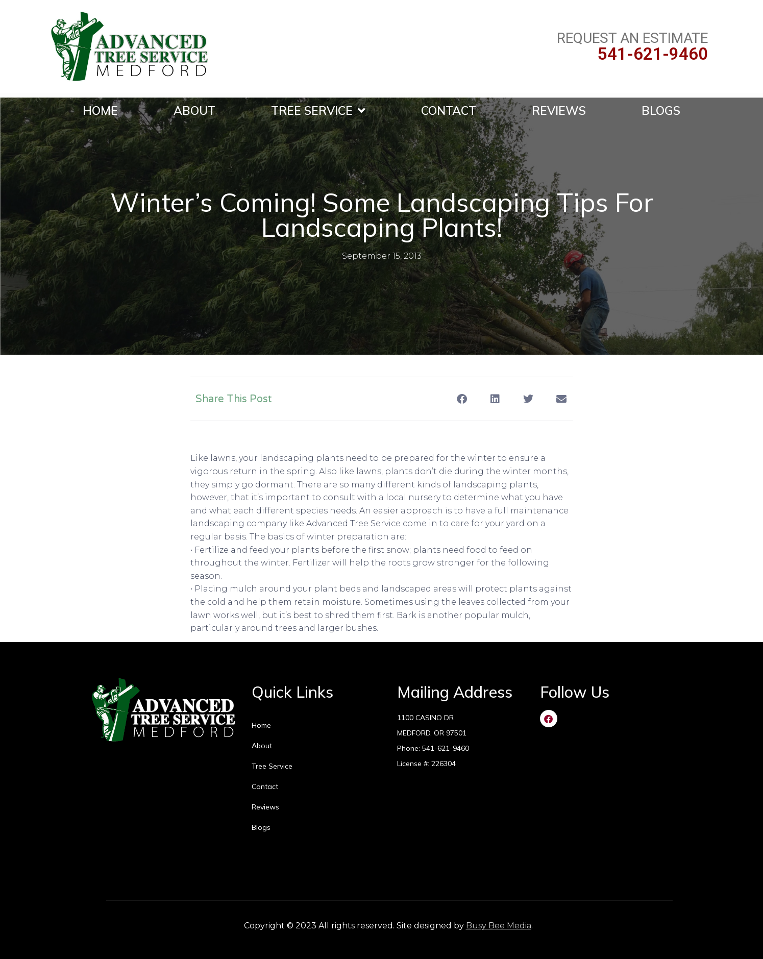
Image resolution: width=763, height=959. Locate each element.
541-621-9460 (653, 54)
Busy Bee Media (498, 925)
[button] (462, 398)
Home (100, 110)
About (194, 110)
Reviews (559, 110)
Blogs (661, 110)
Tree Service (318, 110)
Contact (448, 110)
